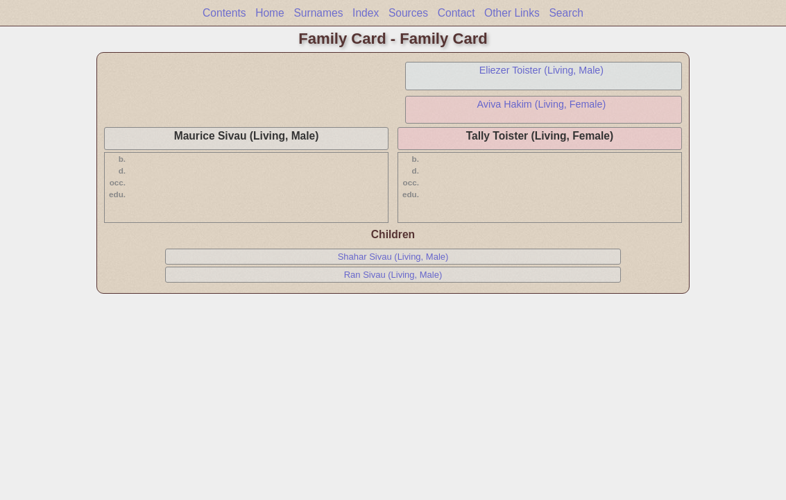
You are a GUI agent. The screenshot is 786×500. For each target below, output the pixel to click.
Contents (224, 13)
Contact (456, 13)
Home (269, 13)
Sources (408, 13)
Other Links (512, 13)
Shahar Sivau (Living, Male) (393, 256)
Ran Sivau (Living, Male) (393, 274)
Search (566, 13)
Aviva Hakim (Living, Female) (541, 104)
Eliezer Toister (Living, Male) (541, 70)
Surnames (318, 13)
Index (365, 13)
